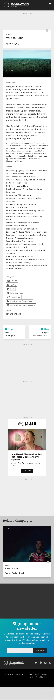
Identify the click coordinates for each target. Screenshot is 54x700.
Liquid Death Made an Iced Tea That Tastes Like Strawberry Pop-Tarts (26, 457)
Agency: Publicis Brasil (14, 573)
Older (45, 329)
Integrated (14, 297)
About (37, 674)
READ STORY (27, 471)
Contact (30, 674)
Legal (32, 677)
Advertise (45, 674)
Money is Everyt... (40, 335)
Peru (11, 289)
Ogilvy (16, 43)
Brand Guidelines (42, 677)
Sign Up (40, 650)
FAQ (23, 674)
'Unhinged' (10, 335)
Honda (9, 34)
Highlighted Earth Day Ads (21, 305)
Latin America (15, 293)
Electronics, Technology (19, 301)
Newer (9, 329)
